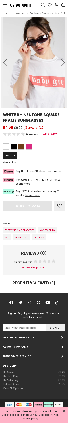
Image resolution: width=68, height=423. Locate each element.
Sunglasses (22, 237)
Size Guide (9, 162)
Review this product (34, 267)
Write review (50, 134)
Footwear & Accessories (19, 230)
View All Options (13, 388)
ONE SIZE (10, 155)
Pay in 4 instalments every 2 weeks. (31, 193)
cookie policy (30, 418)
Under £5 (39, 237)
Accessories (47, 230)
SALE (7, 237)
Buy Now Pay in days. (32, 171)
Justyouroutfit (20, 5)
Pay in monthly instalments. (32, 181)
